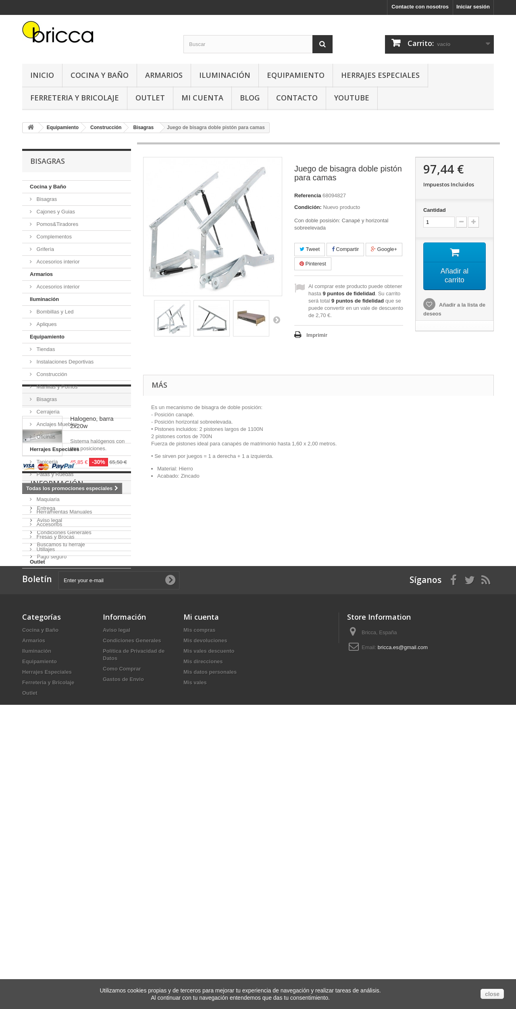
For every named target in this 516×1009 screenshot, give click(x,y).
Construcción (51, 374)
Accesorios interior (57, 262)
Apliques (45, 324)
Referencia (307, 195)
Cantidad (434, 210)
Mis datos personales (210, 937)
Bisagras (46, 199)
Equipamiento (296, 75)
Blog (250, 97)
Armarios (164, 75)
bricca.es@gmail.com (403, 912)
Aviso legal (48, 756)
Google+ (384, 249)
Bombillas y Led (54, 312)
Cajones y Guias (55, 212)
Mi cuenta (201, 882)
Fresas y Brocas (55, 537)
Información (56, 722)
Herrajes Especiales (380, 75)
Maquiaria (47, 499)
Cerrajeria (47, 412)
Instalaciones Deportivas (64, 362)
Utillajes (45, 549)
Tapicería (46, 462)
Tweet (310, 249)
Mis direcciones (203, 926)
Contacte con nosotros (420, 7)
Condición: (308, 207)
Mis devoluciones (205, 905)
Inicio (42, 75)
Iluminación (224, 75)
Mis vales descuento (208, 916)
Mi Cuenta (202, 97)
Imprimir (316, 335)
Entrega (45, 744)
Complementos (53, 237)
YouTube (351, 97)
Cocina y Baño (100, 75)
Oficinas (45, 437)
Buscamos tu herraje (60, 780)
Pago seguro (51, 793)
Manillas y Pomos (56, 387)
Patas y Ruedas (54, 474)
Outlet (150, 97)
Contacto (297, 97)
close (492, 994)
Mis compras (199, 895)
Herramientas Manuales (63, 512)
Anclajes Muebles (56, 424)
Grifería (44, 249)
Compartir (345, 249)
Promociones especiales (79, 592)
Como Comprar (122, 934)
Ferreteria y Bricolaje (74, 97)
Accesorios (48, 524)
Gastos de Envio (123, 944)
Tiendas (45, 349)
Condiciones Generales (63, 768)
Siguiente (277, 319)
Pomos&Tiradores (56, 224)
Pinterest (313, 264)
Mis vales (195, 947)
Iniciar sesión (473, 7)
